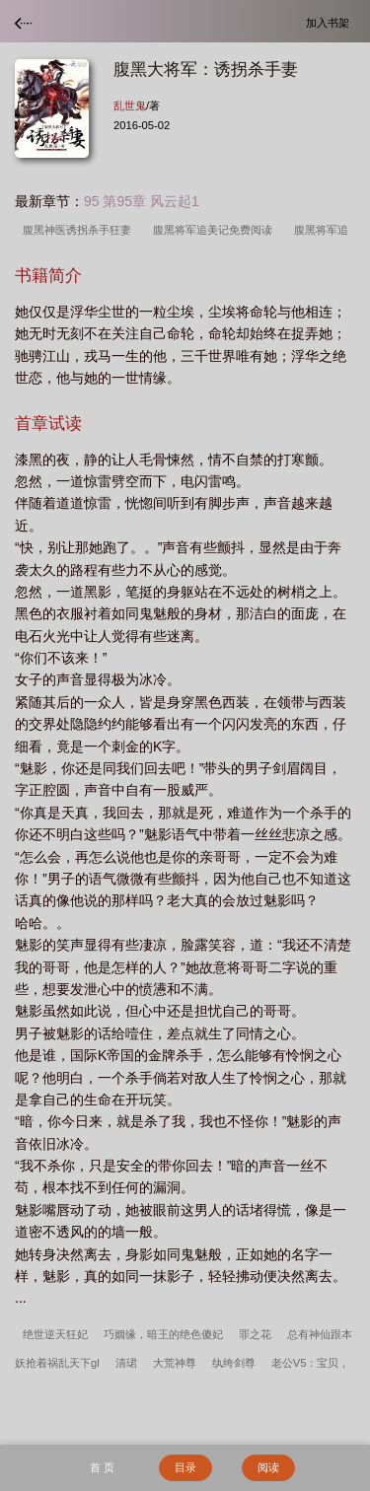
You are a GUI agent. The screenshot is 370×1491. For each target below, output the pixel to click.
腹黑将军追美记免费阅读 (215, 230)
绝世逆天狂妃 (55, 1334)
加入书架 (330, 22)
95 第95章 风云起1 (141, 201)
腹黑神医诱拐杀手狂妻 (80, 230)
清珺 (126, 1363)
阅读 (268, 1467)
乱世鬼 (129, 105)
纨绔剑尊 (234, 1363)
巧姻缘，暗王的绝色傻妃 (163, 1334)
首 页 (102, 1467)
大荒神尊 (174, 1363)
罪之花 (255, 1334)
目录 (185, 1467)
